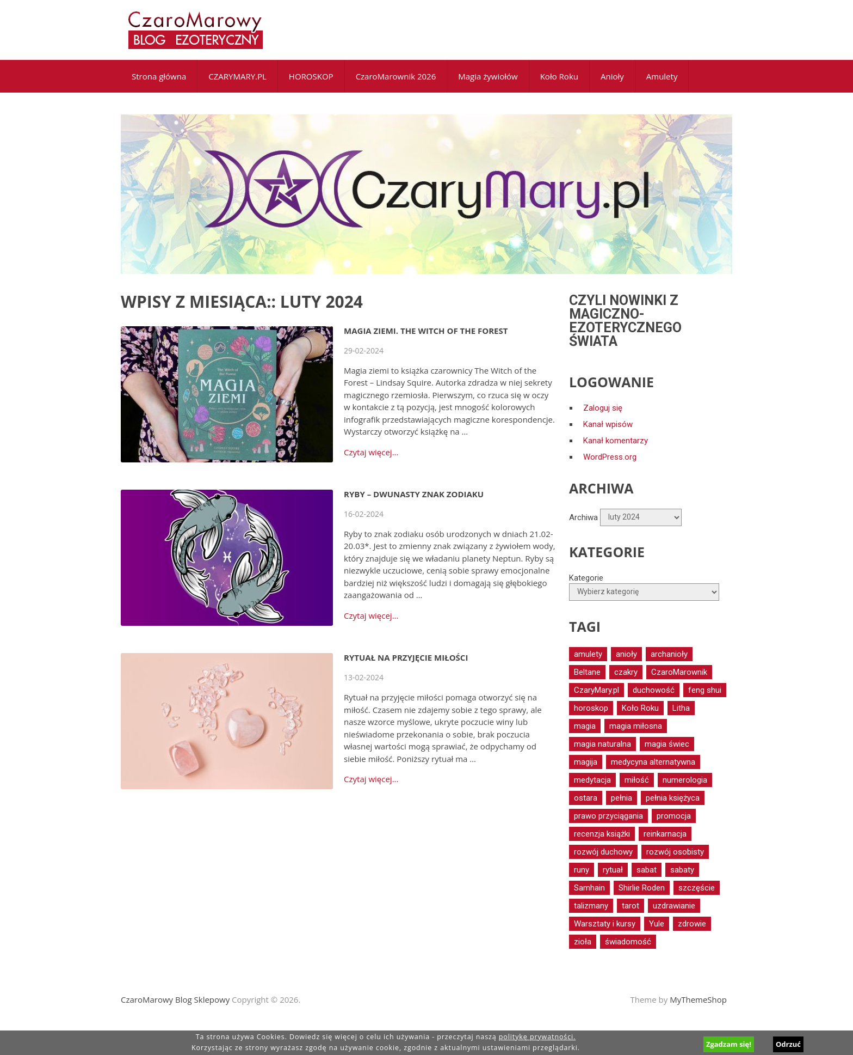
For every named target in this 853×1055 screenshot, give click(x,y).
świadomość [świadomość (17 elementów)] (628, 942)
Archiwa (583, 517)
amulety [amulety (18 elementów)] (588, 654)
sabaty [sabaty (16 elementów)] (682, 870)
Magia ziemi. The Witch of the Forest (426, 330)
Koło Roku (559, 76)
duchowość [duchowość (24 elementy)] (654, 690)
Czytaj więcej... (371, 452)
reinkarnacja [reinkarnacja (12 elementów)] (665, 834)
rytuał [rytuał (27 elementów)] (613, 870)
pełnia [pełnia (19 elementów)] (621, 798)
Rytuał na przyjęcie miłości (406, 657)
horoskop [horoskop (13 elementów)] (591, 708)
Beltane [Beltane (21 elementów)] (587, 672)
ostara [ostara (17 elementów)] (585, 798)
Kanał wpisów (608, 424)
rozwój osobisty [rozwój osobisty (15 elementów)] (675, 852)
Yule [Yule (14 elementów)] (656, 924)
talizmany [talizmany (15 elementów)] (591, 906)
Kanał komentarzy (615, 441)
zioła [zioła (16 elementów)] (582, 942)
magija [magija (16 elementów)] (585, 762)
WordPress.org (609, 457)
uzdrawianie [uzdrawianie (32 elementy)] (674, 906)
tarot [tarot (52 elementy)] (630, 906)
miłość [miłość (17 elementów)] (637, 780)
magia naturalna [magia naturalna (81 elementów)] (602, 744)
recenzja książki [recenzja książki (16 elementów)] (602, 834)
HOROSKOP (311, 76)
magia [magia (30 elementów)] (585, 726)
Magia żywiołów (487, 76)
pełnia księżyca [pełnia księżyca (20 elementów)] (673, 798)
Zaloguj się (602, 408)
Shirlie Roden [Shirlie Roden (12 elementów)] (642, 888)
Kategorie (586, 578)
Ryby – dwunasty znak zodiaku (414, 494)
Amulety (662, 76)
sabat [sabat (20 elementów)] (646, 870)
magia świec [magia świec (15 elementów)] (667, 744)
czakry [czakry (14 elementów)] (626, 672)
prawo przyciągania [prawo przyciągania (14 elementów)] (608, 816)
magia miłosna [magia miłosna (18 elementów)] (635, 726)
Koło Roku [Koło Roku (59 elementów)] (640, 708)
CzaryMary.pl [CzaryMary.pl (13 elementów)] (596, 690)
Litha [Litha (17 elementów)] (681, 708)
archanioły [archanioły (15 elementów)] (669, 654)
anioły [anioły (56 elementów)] (626, 654)
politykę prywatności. (537, 1036)
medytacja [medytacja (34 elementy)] (592, 780)
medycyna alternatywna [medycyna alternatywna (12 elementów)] (653, 762)
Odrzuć (788, 1044)
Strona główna (159, 76)
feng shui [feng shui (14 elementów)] (704, 690)
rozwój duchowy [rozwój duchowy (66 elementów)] (603, 852)
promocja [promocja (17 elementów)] (674, 816)
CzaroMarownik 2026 (396, 76)
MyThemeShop (698, 999)
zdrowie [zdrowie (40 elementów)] (692, 924)
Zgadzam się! (728, 1044)
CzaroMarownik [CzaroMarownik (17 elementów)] (679, 672)
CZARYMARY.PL (237, 76)
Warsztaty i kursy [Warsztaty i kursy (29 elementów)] (604, 924)
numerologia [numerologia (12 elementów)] (685, 780)
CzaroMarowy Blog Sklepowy (175, 999)
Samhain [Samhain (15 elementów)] (589, 888)
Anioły (612, 76)
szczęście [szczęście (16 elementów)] (696, 888)
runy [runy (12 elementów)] (581, 870)
